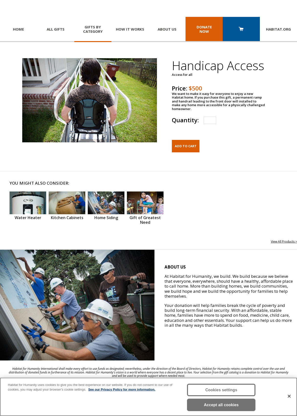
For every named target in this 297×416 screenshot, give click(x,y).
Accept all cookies (221, 405)
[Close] (289, 396)
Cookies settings (221, 390)
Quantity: (185, 120)
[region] (148, 397)
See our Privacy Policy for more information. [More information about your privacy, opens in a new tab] (121, 389)
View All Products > (284, 241)
